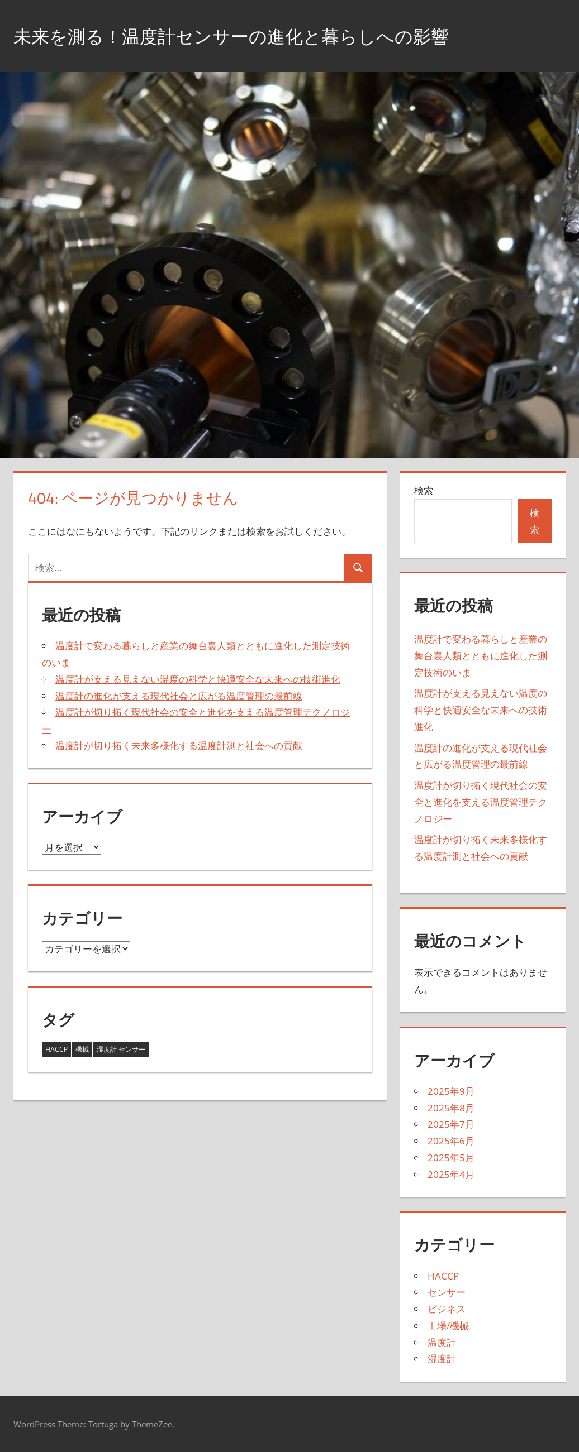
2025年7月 (451, 1124)
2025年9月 (451, 1091)
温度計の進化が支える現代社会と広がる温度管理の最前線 (178, 695)
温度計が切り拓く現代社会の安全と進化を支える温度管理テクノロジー (480, 802)
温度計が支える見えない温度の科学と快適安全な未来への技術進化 (197, 679)
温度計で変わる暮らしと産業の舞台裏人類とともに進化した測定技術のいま (480, 655)
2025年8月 (451, 1107)
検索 (423, 490)
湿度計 (442, 1358)
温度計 (442, 1342)
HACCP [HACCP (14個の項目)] (56, 1049)
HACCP (443, 1275)
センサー (447, 1292)
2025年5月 (451, 1157)
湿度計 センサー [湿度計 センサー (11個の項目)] (121, 1049)
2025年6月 (451, 1140)
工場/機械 (448, 1325)
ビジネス (447, 1308)
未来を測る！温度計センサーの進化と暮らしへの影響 (257, 35)
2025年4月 (451, 1174)
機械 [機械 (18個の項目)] (82, 1049)
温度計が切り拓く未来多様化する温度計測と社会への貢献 (178, 745)
